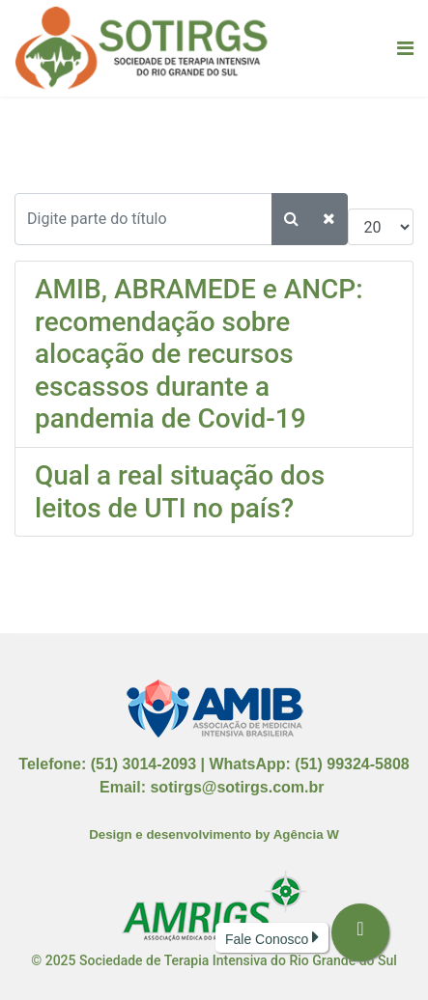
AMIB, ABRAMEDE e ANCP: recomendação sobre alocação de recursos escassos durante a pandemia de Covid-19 (199, 353)
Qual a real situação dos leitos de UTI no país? (180, 491)
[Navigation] (405, 48)
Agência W (306, 834)
